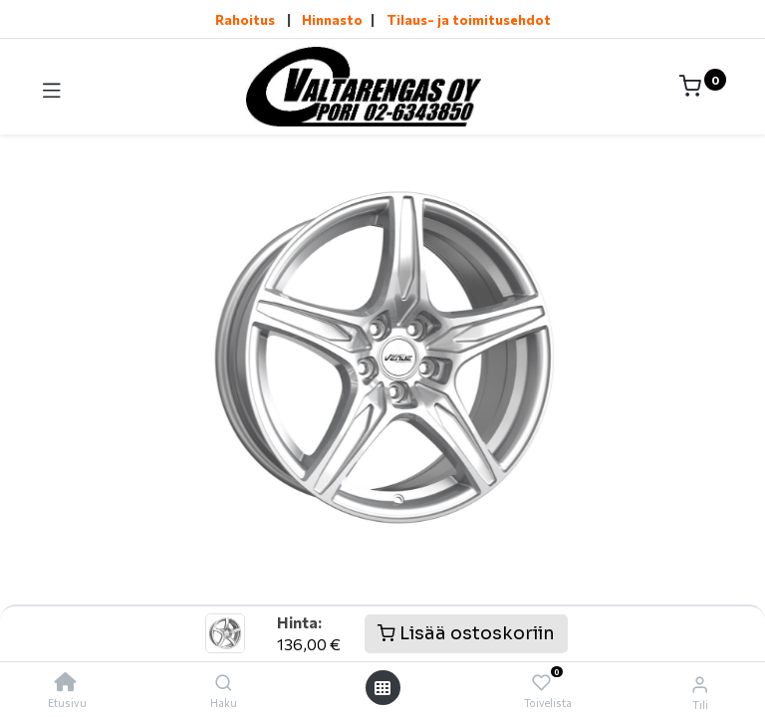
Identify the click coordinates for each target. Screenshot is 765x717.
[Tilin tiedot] (699, 683)
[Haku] (223, 682)
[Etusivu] (66, 682)
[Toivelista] (541, 682)
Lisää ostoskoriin (466, 633)
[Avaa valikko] (382, 687)
